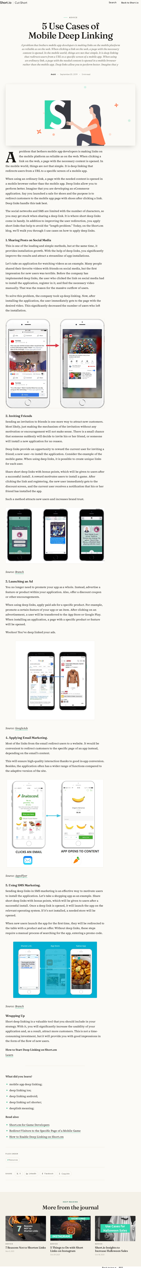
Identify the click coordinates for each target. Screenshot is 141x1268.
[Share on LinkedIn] (31, 1173)
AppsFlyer (21, 876)
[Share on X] (19, 1173)
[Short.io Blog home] (13, 2)
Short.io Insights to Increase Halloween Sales (111, 1249)
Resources (13, 1160)
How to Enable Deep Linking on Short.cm (36, 1137)
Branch (19, 572)
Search (112, 2)
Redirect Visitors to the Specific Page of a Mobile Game (45, 1131)
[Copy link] (64, 1173)
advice (9, 1244)
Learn (9, 1055)
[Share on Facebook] (47, 1173)
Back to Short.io (130, 2)
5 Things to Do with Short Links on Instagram (66, 1249)
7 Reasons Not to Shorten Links (26, 1247)
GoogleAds (21, 728)
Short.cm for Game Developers (29, 1125)
